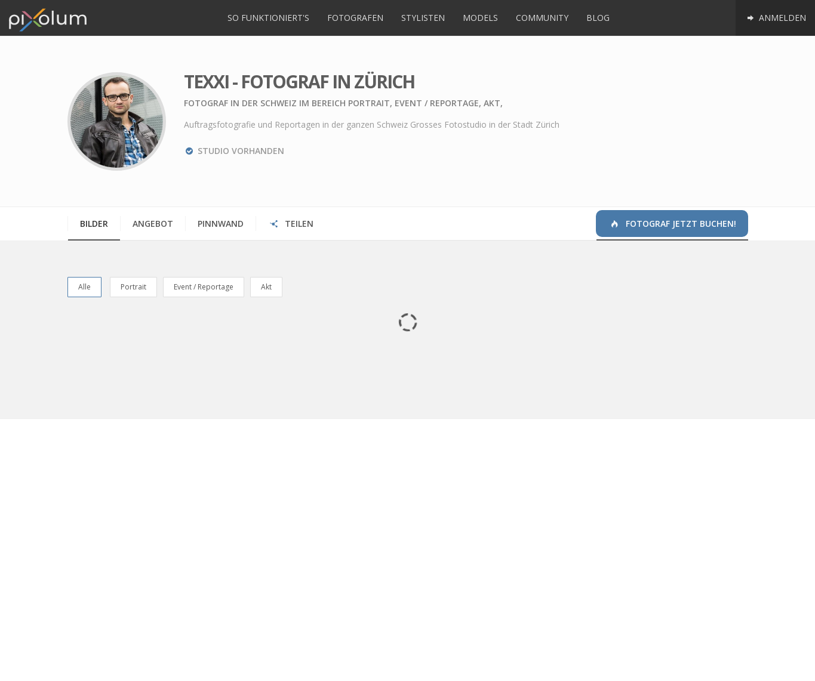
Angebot (153, 223)
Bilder (94, 223)
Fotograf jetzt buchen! (672, 223)
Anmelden (775, 17)
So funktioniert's (268, 17)
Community (542, 17)
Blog (598, 17)
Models (480, 17)
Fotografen (355, 17)
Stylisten (423, 17)
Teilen (291, 223)
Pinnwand (221, 223)
